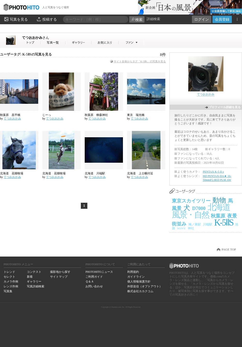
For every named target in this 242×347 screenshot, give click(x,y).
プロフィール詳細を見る (225, 107)
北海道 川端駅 (95, 173)
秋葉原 (218, 215)
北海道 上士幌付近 (140, 173)
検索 (137, 19)
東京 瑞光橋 (137, 115)
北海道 (219, 207)
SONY (181, 228)
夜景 (232, 215)
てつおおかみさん (31, 42)
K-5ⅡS (223, 222)
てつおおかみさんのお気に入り (105, 42)
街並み (179, 223)
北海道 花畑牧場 (11, 173)
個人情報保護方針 (139, 281)
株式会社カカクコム (140, 291)
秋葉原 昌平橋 (10, 115)
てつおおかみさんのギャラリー (79, 42)
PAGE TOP (229, 249)
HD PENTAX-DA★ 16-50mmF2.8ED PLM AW (217, 178)
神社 (191, 228)
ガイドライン (136, 276)
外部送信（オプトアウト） (144, 286)
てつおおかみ (35, 38)
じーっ (46, 115)
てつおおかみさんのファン (131, 42)
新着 (30, 276)
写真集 (8, 291)
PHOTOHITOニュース (99, 271)
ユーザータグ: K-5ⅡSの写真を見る (26, 54)
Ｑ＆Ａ (89, 281)
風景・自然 (190, 214)
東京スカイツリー (191, 200)
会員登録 (222, 19)
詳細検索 (153, 19)
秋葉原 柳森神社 (98, 115)
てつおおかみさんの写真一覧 (53, 42)
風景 (177, 208)
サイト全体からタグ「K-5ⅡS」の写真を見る (140, 61)
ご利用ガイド (94, 276)
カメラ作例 (11, 281)
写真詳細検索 (35, 286)
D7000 (199, 208)
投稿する (46, 19)
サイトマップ (59, 276)
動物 (219, 200)
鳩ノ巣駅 (194, 224)
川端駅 (207, 224)
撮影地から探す (60, 271)
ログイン (201, 19)
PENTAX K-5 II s (213, 171)
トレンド (9, 271)
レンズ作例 (11, 286)
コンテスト (34, 271)
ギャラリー (34, 281)
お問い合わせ (94, 286)
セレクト (9, 276)
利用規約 (133, 271)
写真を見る (16, 19)
